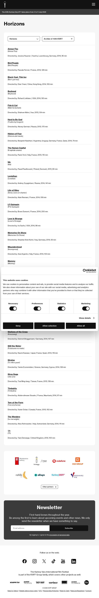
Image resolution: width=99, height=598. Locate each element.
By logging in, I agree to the (49, 535)
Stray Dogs (13, 374)
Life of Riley (13, 190)
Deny (18, 326)
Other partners (48, 487)
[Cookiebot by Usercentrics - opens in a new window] (84, 271)
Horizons (13, 39)
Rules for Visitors (13, 591)
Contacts (88, 591)
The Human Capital (17, 148)
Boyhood (12, 91)
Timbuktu (12, 388)
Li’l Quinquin (13, 204)
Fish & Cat (13, 105)
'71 (9, 431)
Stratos (11, 360)
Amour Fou (13, 49)
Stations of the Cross (18, 332)
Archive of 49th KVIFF (53, 39)
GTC (40, 591)
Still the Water (14, 346)
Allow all (81, 326)
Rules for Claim (64, 591)
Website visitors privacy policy (28, 591)
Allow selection (49, 326)
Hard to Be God (15, 119)
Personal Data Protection (51, 591)
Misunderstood (15, 247)
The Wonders (14, 416)
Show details (85, 318)
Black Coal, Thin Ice (17, 77)
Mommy (11, 261)
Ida (9, 162)
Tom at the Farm (15, 402)
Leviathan (12, 176)
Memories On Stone (17, 233)
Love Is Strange (15, 218)
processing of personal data (59, 535)
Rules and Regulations (77, 591)
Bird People (13, 63)
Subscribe (69, 528)
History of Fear (15, 133)
